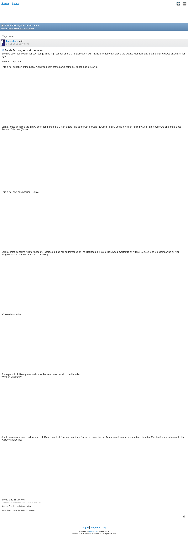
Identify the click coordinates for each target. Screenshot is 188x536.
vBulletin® (93, 531)
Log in (85, 527)
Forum (5, 3)
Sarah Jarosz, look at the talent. (21, 29)
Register (95, 527)
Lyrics (15, 3)
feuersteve (12, 41)
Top (104, 527)
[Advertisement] (23, 14)
